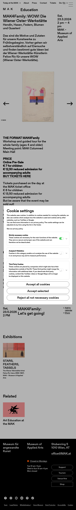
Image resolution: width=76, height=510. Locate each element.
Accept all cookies (38, 284)
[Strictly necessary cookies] (61, 238)
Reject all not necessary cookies (38, 297)
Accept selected (38, 291)
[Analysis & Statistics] (61, 253)
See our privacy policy (15, 228)
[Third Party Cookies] (61, 270)
